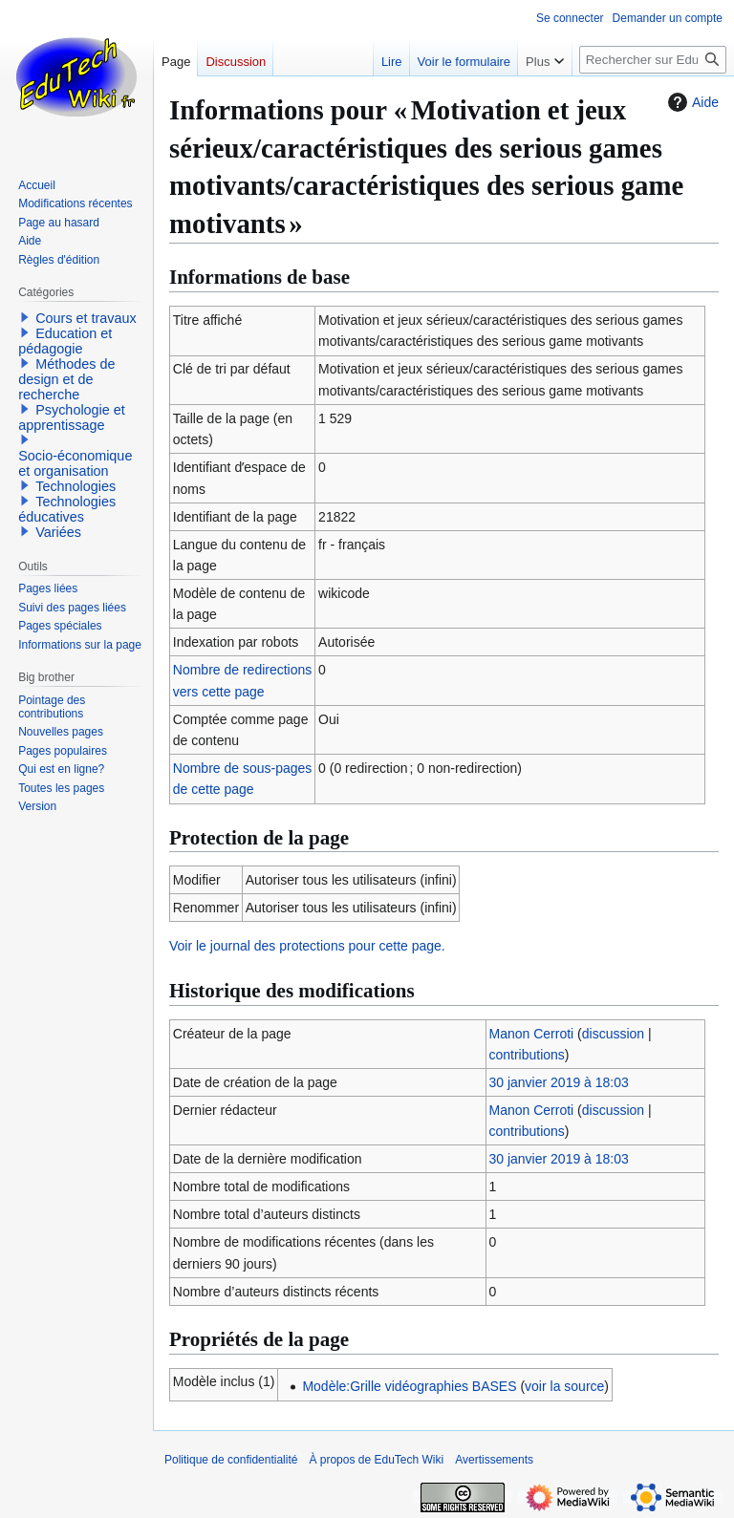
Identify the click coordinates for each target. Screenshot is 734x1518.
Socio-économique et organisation (75, 463)
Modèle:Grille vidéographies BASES (409, 1386)
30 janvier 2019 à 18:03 (558, 1082)
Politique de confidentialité (230, 1459)
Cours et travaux (86, 318)
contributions (526, 1054)
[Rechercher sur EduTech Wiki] (652, 60)
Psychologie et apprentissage (71, 417)
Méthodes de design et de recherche (66, 379)
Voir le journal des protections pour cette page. (307, 945)
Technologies (75, 486)
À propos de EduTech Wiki (376, 1459)
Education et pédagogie (65, 341)
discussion (613, 1033)
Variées (58, 532)
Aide (691, 102)
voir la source (564, 1386)
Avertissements (494, 1459)
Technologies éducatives (67, 509)
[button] (25, 317)
